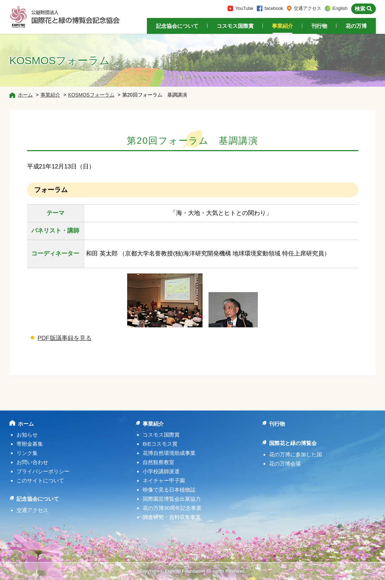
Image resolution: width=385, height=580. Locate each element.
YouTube (244, 8)
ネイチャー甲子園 (164, 480)
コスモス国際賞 (235, 26)
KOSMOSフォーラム (91, 95)
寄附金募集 (30, 444)
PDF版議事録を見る (65, 338)
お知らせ (27, 435)
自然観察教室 (158, 462)
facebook (274, 8)
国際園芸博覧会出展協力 (172, 499)
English (340, 8)
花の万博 (356, 26)
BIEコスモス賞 (160, 444)
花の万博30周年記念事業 (172, 508)
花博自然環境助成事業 (169, 453)
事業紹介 (282, 26)
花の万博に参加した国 (295, 454)
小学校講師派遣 (161, 471)
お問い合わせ (32, 462)
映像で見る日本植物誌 (169, 490)
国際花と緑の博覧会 (293, 443)
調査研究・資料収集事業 (172, 517)
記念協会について (177, 26)
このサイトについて (40, 480)
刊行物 (319, 26)
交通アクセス (307, 8)
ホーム (25, 95)
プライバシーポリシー (43, 471)
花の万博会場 (285, 464)
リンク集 (27, 453)
